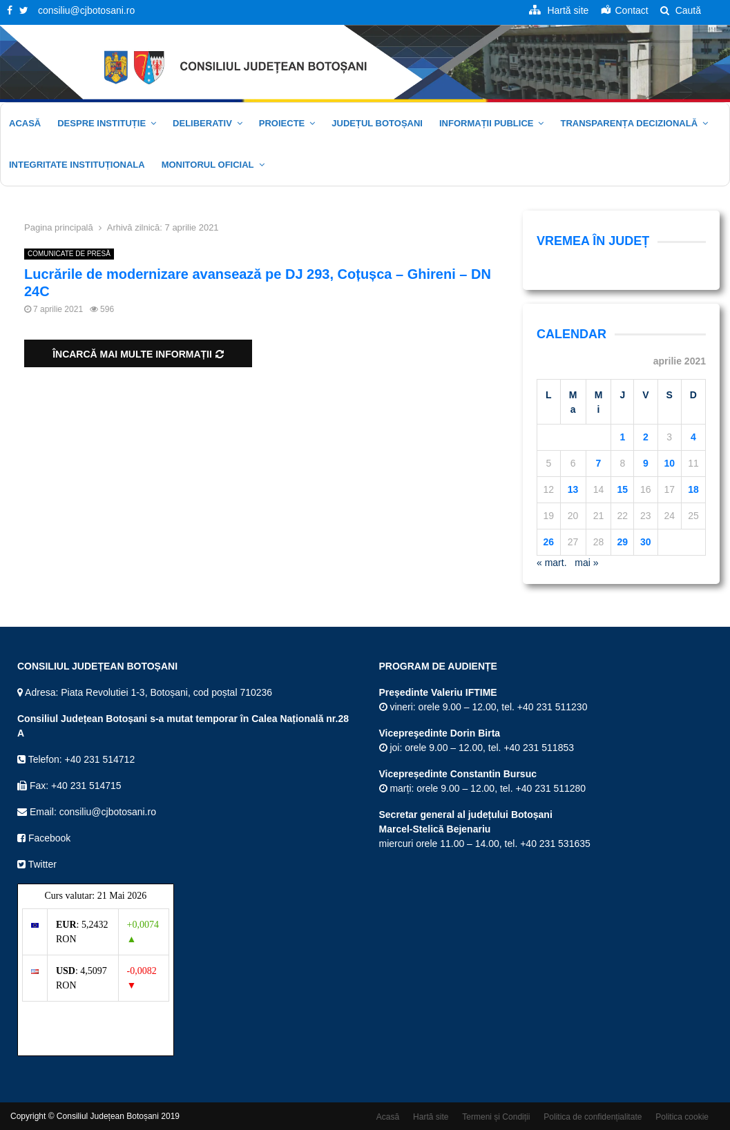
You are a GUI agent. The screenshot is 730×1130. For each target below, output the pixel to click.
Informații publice (486, 123)
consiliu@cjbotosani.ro (86, 10)
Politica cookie (682, 1117)
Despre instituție (101, 123)
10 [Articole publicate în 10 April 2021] (669, 463)
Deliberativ (202, 123)
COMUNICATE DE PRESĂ (69, 253)
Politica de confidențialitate (593, 1117)
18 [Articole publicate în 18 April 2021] (693, 489)
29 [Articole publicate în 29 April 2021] (622, 541)
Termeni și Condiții (496, 1117)
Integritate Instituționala (77, 164)
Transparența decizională (629, 123)
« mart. (552, 562)
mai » (586, 562)
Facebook (43, 838)
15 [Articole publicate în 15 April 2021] (622, 489)
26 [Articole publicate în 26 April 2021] (548, 541)
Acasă (25, 123)
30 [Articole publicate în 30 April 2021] (645, 541)
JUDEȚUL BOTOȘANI (377, 123)
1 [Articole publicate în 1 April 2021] (622, 436)
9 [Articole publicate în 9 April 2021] (646, 463)
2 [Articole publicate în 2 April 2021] (646, 436)
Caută (680, 10)
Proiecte (282, 123)
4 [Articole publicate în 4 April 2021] (693, 436)
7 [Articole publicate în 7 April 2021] (599, 463)
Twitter (37, 864)
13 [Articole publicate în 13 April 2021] (573, 489)
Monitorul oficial (208, 164)
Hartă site (430, 1117)
